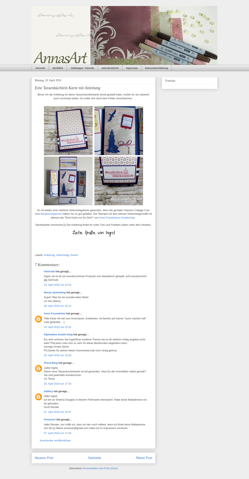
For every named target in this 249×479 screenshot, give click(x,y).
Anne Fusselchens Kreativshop (117, 217)
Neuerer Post (44, 458)
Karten (74, 255)
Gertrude (49, 271)
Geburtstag (62, 255)
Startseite (40, 68)
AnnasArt (50, 419)
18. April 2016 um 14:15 (57, 284)
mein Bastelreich (109, 68)
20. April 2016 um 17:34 (57, 383)
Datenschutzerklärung (156, 68)
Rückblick (58, 68)
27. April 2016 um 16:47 (57, 411)
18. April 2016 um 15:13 (57, 305)
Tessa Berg (51, 362)
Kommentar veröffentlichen (55, 440)
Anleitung (49, 255)
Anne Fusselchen (54, 313)
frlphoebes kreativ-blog (58, 334)
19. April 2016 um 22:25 (57, 327)
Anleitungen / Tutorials (82, 68)
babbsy (48, 391)
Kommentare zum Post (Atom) (100, 468)
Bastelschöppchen (51, 213)
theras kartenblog (55, 292)
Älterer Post (144, 458)
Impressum (132, 68)
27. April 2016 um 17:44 (57, 433)
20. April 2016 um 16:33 (57, 355)
